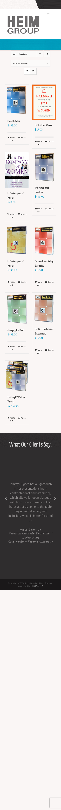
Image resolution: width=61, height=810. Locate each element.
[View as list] (33, 71)
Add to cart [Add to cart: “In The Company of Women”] (12, 215)
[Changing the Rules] (17, 309)
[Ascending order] (47, 54)
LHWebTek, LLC (37, 586)
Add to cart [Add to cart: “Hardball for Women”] (39, 143)
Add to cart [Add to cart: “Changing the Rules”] (12, 348)
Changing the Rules (15, 330)
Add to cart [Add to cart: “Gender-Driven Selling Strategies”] (39, 283)
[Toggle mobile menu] (54, 14)
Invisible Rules (13, 121)
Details (23, 137)
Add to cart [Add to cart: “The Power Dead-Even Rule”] (39, 210)
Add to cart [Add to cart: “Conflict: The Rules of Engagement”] (39, 351)
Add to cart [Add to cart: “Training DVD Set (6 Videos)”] (12, 419)
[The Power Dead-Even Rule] (44, 167)
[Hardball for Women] (44, 102)
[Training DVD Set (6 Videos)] (17, 376)
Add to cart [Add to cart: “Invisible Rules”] (12, 139)
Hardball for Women (43, 125)
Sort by (20, 54)
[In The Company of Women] (17, 170)
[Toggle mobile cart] (47, 14)
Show (20, 63)
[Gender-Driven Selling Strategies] (44, 240)
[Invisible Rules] (17, 100)
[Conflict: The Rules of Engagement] (44, 308)
